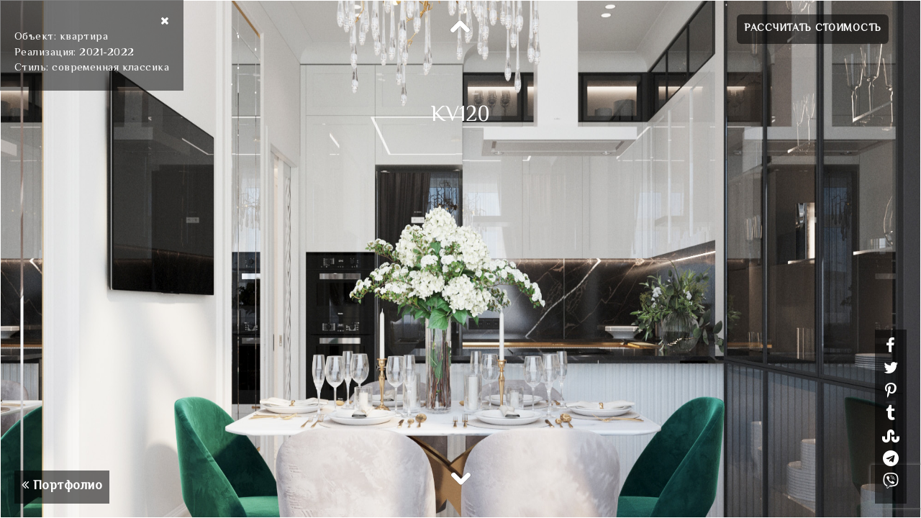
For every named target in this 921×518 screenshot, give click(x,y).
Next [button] (460, 478)
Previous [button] (460, 27)
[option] (460, 259)
